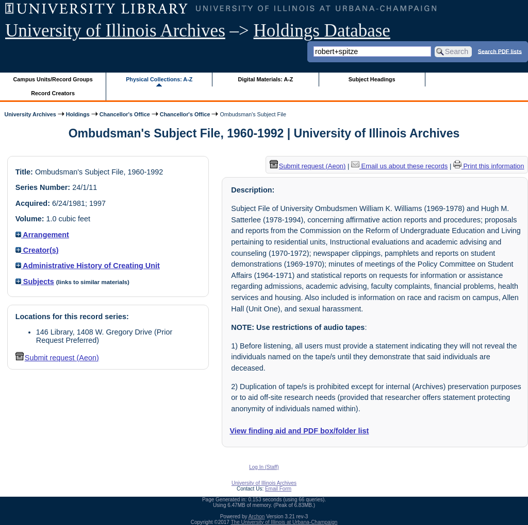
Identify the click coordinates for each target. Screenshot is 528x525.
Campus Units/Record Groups (53, 79)
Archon (257, 516)
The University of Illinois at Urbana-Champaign (284, 522)
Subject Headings (372, 79)
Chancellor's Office (125, 114)
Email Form (278, 489)
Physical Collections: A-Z (159, 79)
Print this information (488, 166)
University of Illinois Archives (115, 31)
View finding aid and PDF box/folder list (299, 431)
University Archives (30, 114)
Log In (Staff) (264, 467)
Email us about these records (399, 166)
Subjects (34, 281)
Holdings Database (322, 31)
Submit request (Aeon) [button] (57, 358)
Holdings (78, 114)
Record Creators (53, 93)
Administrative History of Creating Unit (87, 265)
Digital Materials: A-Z (265, 79)
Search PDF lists (500, 51)
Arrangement (42, 235)
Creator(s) (37, 250)
